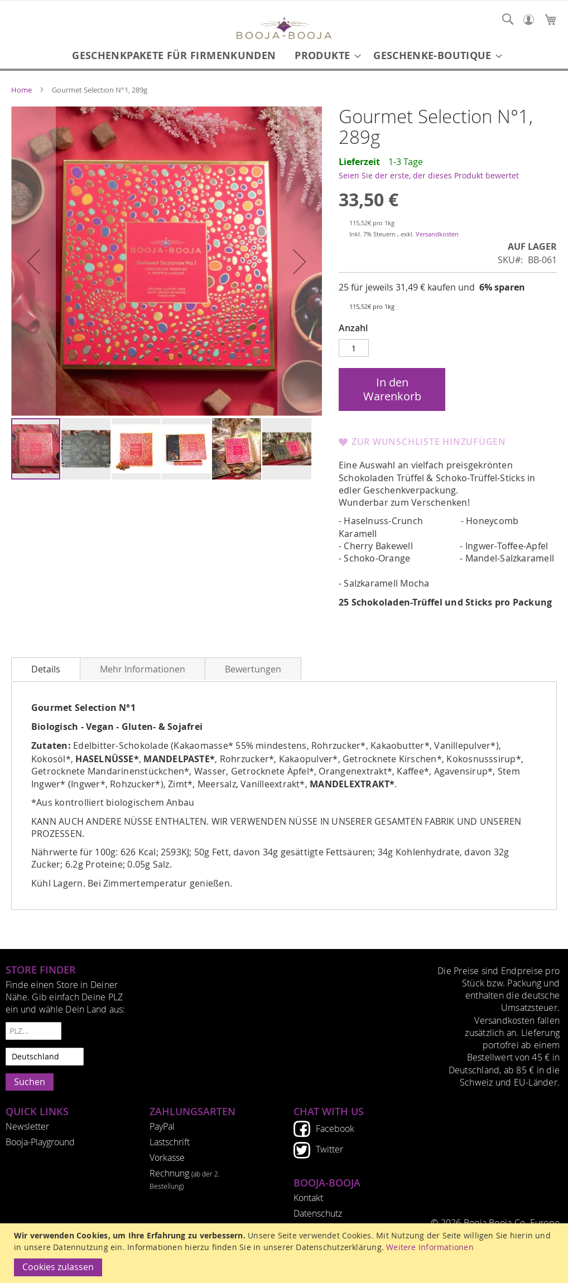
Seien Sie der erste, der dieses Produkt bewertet (429, 175)
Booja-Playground (40, 1142)
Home (21, 90)
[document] (285, 1253)
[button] (33, 261)
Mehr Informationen (142, 669)
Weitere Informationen (430, 1247)
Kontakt (308, 1197)
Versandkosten (437, 234)
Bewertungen (253, 669)
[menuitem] (173, 55)
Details (45, 669)
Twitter (329, 1149)
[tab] (45, 668)
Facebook (335, 1128)
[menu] (284, 55)
